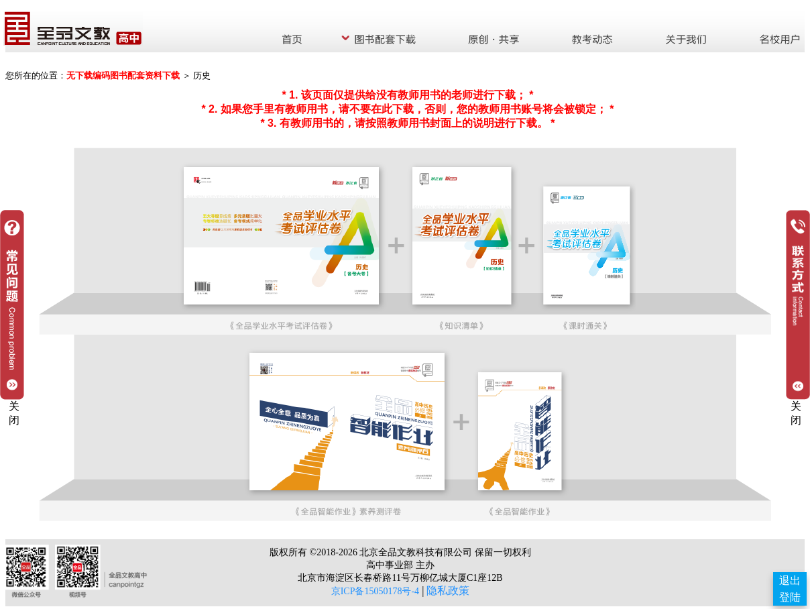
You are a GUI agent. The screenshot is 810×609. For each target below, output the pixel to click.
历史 (202, 75)
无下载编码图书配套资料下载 (123, 75)
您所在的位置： (35, 75)
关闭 (796, 413)
